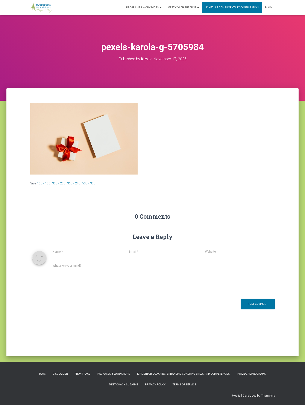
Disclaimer (60, 373)
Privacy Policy (155, 384)
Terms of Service (184, 384)
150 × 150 (43, 183)
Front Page (82, 373)
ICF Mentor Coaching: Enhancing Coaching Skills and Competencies (183, 373)
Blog (268, 7)
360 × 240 (73, 183)
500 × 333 (88, 183)
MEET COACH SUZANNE (183, 7)
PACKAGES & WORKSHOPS (113, 373)
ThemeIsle (268, 395)
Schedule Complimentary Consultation (232, 7)
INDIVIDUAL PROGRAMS (251, 373)
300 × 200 (58, 183)
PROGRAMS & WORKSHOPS (143, 7)
